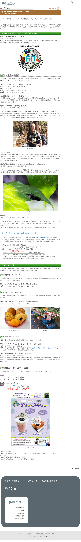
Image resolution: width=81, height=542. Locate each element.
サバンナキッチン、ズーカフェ (15, 385)
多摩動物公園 (20, 513)
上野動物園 (21, 510)
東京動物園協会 (20, 507)
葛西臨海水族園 (20, 516)
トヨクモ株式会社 (41, 237)
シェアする (12, 15)
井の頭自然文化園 (19, 519)
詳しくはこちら (39, 19)
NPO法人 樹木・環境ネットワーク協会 (39, 348)
